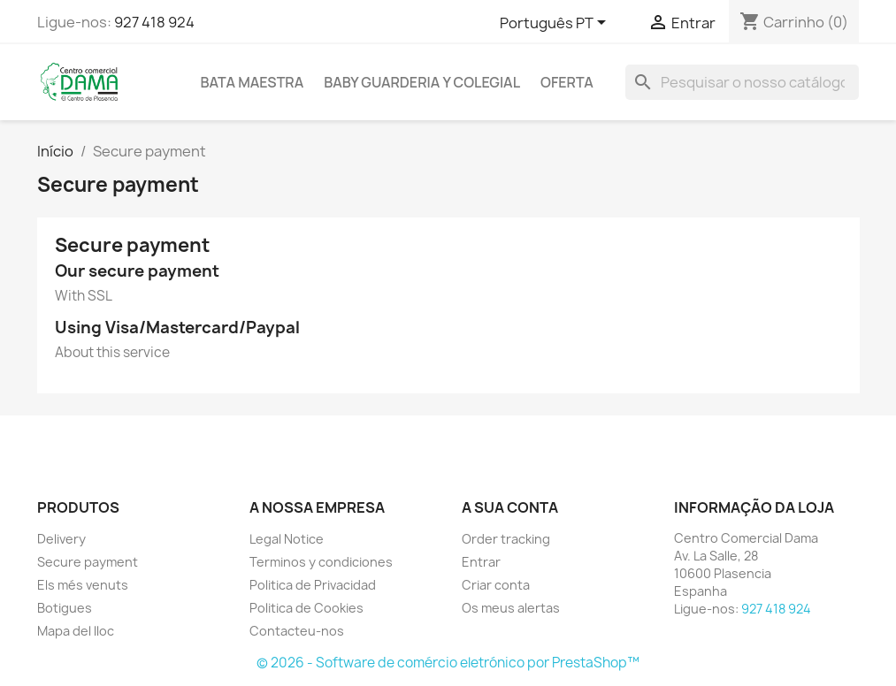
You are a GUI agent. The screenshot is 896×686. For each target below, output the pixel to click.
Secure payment (87, 561)
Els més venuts (82, 584)
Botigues (64, 607)
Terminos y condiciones (321, 561)
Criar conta (496, 584)
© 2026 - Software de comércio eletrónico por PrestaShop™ (448, 662)
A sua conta (510, 507)
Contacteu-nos (296, 630)
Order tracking (506, 538)
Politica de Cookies (306, 607)
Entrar (481, 561)
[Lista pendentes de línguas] (556, 23)
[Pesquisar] (742, 82)
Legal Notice (286, 538)
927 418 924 (154, 22)
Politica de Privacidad (312, 584)
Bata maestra (252, 82)
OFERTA (567, 82)
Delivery (61, 538)
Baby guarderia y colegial (422, 82)
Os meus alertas (511, 607)
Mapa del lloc (75, 630)
